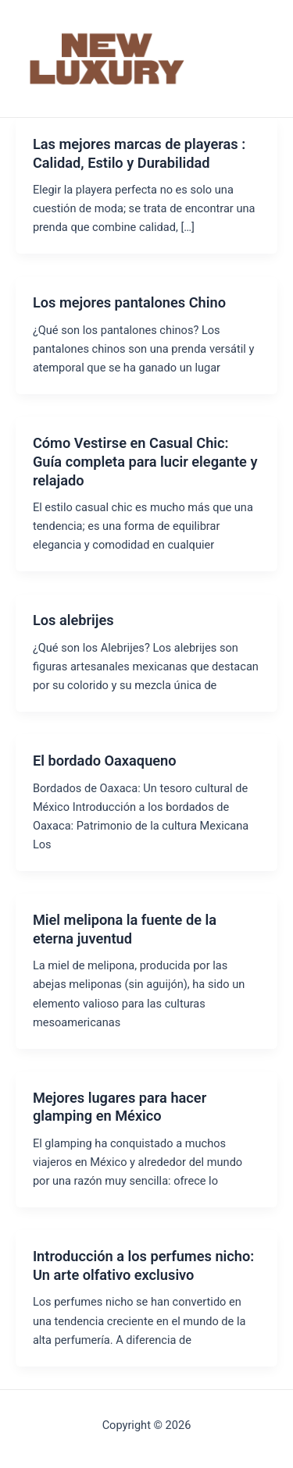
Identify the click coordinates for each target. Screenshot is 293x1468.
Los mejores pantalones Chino (129, 302)
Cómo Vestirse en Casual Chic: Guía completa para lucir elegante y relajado (145, 461)
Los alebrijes (73, 620)
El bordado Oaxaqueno (105, 760)
